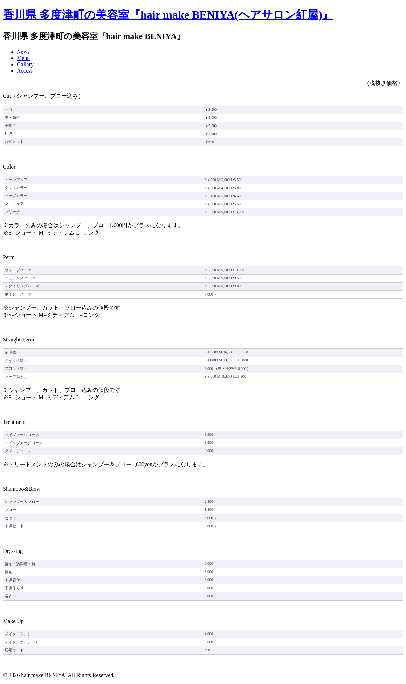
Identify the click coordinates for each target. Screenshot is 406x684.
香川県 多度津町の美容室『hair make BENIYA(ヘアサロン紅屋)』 (168, 14)
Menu (23, 58)
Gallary (25, 64)
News (23, 52)
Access (25, 71)
